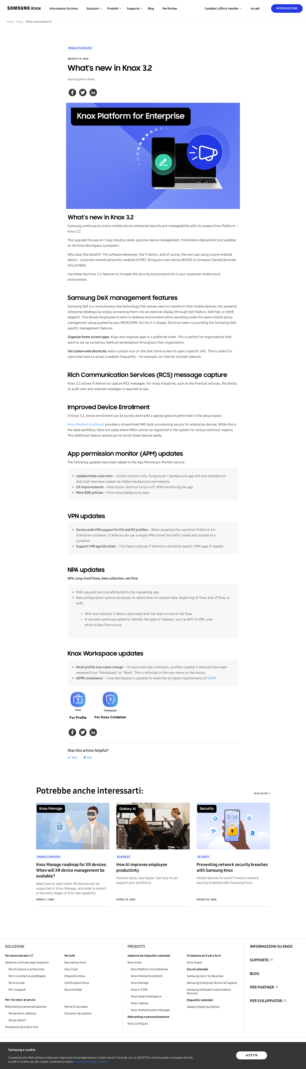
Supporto (259, 960)
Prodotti (136, 946)
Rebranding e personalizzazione (25, 1006)
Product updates (80, 48)
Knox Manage (140, 983)
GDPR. (212, 678)
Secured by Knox (75, 962)
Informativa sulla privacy (90, 1061)
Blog (151, 8)
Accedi (255, 8)
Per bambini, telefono (22, 1013)
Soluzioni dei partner (78, 1013)
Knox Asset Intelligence (146, 996)
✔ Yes (72, 757)
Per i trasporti (17, 989)
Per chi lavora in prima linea (26, 969)
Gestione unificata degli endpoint (27, 962)
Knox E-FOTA (139, 989)
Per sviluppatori (266, 1000)
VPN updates (86, 516)
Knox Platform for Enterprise (149, 969)
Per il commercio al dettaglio (27, 976)
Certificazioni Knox (76, 983)
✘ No (87, 757)
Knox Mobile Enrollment (86, 424)
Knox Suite (135, 962)
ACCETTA (252, 1055)
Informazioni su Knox (64, 8)
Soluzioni (14, 946)
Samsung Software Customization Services (209, 991)
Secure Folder (73, 989)
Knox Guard (194, 962)
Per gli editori (17, 1020)
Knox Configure (138, 1023)
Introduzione (287, 8)
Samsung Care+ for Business (205, 976)
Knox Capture (139, 1003)
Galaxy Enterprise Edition (203, 1007)
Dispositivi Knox (74, 976)
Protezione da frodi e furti (21, 1027)
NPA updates (86, 570)
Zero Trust (71, 969)
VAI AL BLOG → (262, 793)
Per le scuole (16, 983)
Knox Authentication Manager (150, 1010)
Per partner (170, 8)
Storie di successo (76, 1006)
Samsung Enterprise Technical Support (212, 983)
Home (10, 21)
